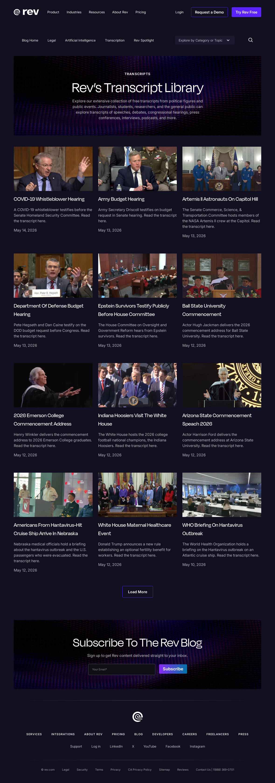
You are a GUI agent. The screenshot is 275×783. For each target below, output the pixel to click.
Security (82, 769)
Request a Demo (209, 12)
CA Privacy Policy (140, 769)
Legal (52, 40)
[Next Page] (137, 592)
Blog (138, 734)
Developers (162, 734)
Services (34, 734)
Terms (99, 769)
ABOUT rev (93, 734)
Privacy (116, 769)
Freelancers (217, 734)
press (243, 734)
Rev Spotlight (144, 40)
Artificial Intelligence (80, 40)
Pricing (118, 734)
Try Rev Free (246, 12)
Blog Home (30, 40)
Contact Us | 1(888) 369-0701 (215, 769)
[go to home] (137, 717)
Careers (189, 734)
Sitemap (164, 769)
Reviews (182, 769)
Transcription (115, 40)
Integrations (63, 734)
